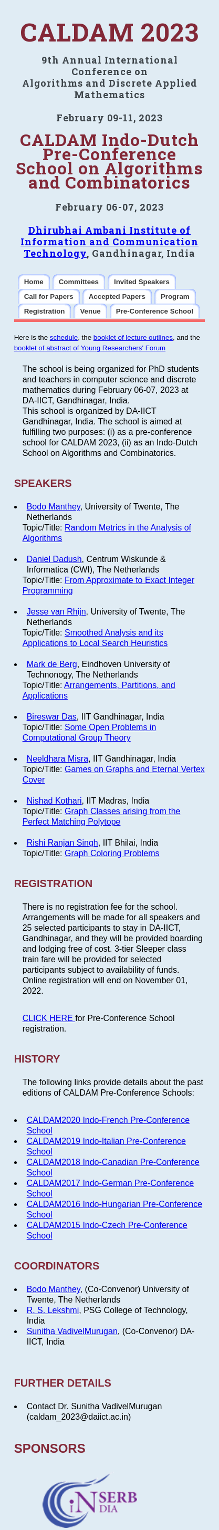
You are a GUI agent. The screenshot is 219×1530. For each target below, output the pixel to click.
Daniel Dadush (54, 559)
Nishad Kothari (54, 800)
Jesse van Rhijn (56, 611)
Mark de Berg (52, 664)
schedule (64, 337)
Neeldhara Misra (57, 758)
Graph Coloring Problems (112, 853)
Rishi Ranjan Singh (62, 842)
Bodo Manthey (53, 506)
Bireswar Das (52, 716)
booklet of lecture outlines (133, 337)
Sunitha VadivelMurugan (72, 1331)
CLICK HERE (49, 1018)
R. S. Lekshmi (53, 1310)
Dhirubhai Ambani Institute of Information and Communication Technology (109, 241)
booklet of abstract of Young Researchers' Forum (90, 348)
